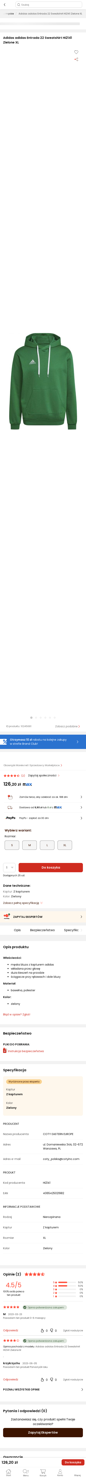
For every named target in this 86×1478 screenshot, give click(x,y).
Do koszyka (51, 867)
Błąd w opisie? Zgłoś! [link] (16, 1014)
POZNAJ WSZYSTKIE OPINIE (43, 1389)
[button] (43, 381)
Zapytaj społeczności (42, 775)
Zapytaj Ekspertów (43, 1432)
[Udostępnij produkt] (76, 59)
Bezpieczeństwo (42, 930)
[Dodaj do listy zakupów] (76, 52)
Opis (17, 930)
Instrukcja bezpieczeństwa (23, 1051)
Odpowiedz (10, 1330)
